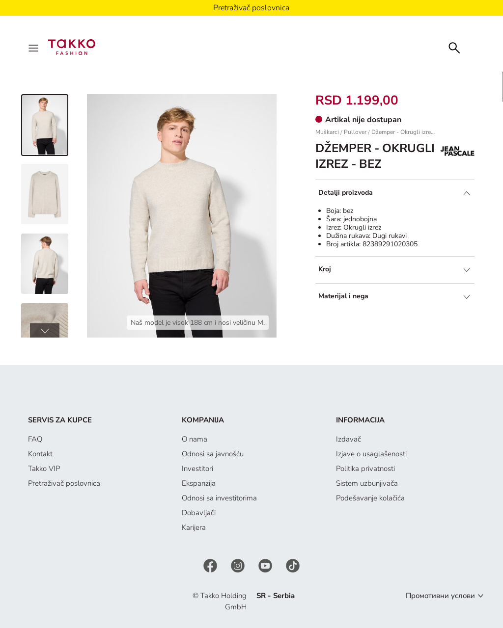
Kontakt (40, 454)
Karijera (194, 527)
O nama (194, 439)
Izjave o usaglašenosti (371, 454)
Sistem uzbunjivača (367, 483)
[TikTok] (293, 565)
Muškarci (327, 132)
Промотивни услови (440, 596)
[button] (44, 330)
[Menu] (34, 47)
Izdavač (348, 439)
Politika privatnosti (365, 468)
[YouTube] (266, 565)
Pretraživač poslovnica (64, 483)
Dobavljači (199, 513)
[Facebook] (211, 565)
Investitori (197, 468)
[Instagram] (239, 565)
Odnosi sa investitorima (219, 498)
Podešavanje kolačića (370, 498)
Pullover (355, 132)
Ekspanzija (199, 483)
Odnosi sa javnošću (213, 454)
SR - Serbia (275, 596)
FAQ (35, 439)
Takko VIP (44, 468)
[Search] (454, 46)
